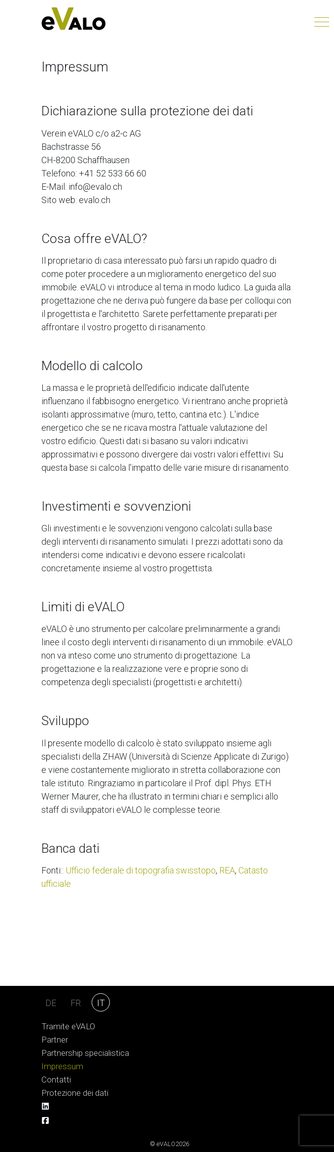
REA (227, 870)
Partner (54, 1040)
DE (50, 1003)
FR (75, 1003)
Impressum (62, 1066)
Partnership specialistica (85, 1053)
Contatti (56, 1080)
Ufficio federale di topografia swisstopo (141, 870)
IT (101, 1003)
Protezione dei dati (74, 1093)
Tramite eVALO (68, 1026)
